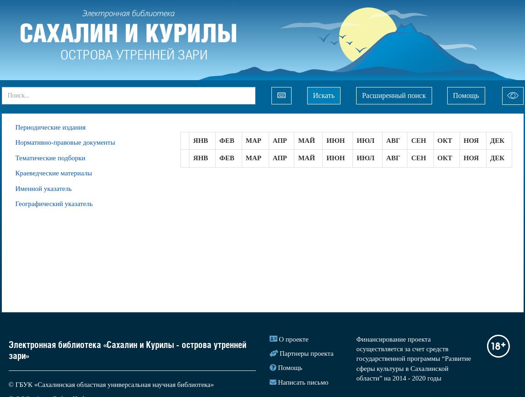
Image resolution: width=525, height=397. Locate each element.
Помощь (466, 95)
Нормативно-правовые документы (65, 142)
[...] (128, 95)
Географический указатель (54, 203)
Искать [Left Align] (324, 95)
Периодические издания (51, 127)
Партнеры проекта (307, 353)
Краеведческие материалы (54, 173)
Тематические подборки (51, 158)
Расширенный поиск (394, 95)
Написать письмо (303, 382)
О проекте (294, 339)
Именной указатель (44, 188)
